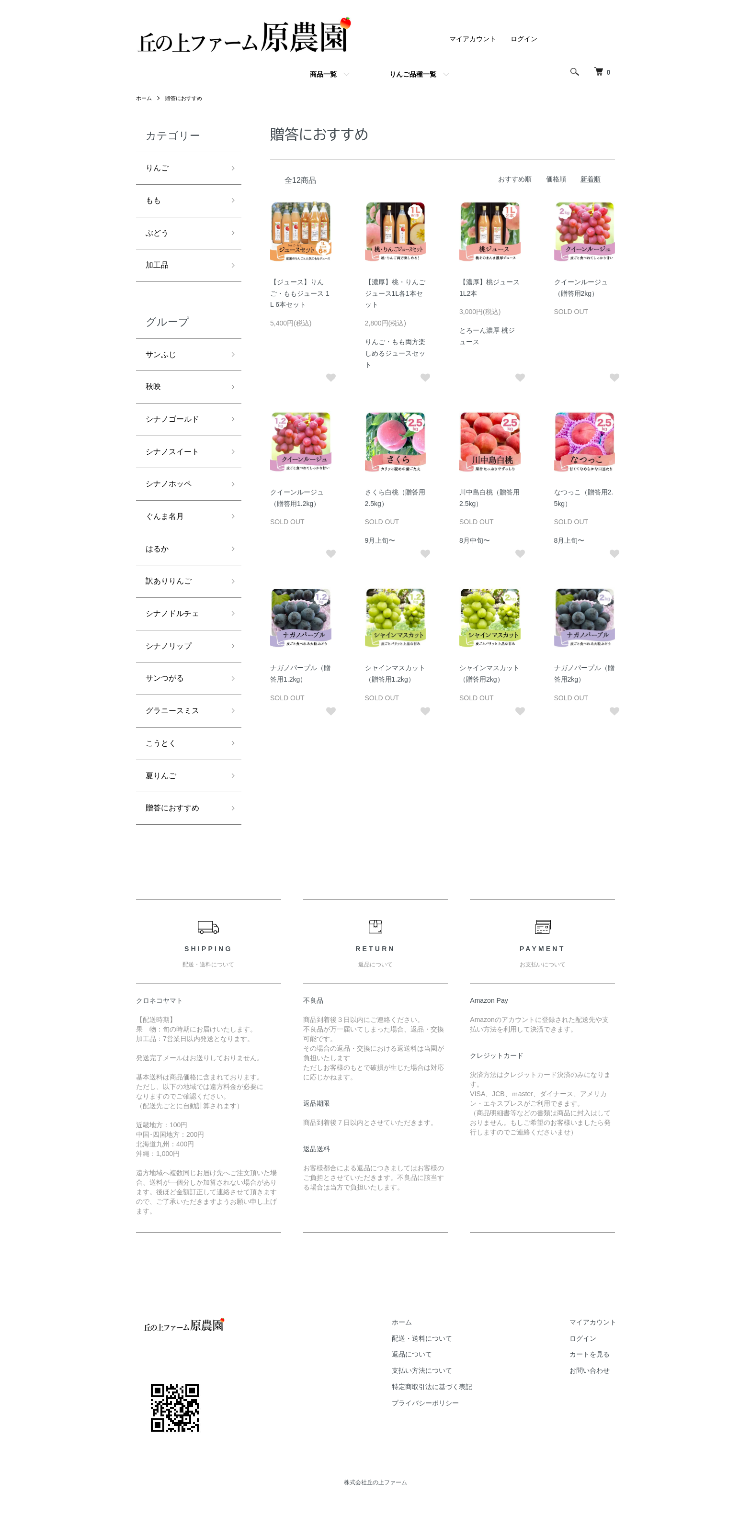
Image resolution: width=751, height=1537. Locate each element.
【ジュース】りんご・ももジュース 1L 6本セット (300, 293)
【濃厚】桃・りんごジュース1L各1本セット (395, 293)
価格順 (556, 179)
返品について (429, 1390)
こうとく (163, 774)
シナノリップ (171, 671)
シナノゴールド (176, 431)
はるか (158, 568)
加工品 (158, 272)
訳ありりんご (171, 602)
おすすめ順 (515, 179)
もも (154, 203)
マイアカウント (472, 39)
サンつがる (167, 705)
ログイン (524, 39)
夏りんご (163, 808)
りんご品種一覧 (412, 74)
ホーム (144, 98)
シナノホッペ (171, 500)
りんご (158, 169)
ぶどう (158, 238)
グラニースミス (176, 740)
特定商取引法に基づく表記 (449, 1422)
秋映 (154, 397)
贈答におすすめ (187, 98)
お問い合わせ (595, 1406)
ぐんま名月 (167, 534)
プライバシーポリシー (442, 1438)
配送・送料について (439, 1374)
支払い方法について (439, 1406)
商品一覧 (323, 74)
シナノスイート (176, 466)
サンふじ (163, 363)
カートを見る (595, 1390)
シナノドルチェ (176, 637)
